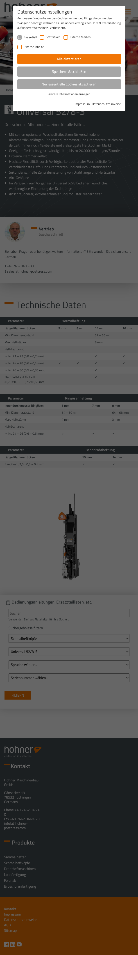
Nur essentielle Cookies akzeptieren (69, 84)
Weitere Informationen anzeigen (69, 94)
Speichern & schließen (69, 71)
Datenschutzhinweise (106, 103)
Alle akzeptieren (69, 59)
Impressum (82, 103)
